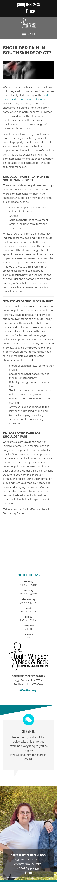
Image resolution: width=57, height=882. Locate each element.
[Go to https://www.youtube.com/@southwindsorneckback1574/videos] (32, 11)
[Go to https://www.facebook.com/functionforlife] (26, 11)
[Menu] (28, 34)
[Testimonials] (28, 745)
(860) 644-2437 (28, 4)
